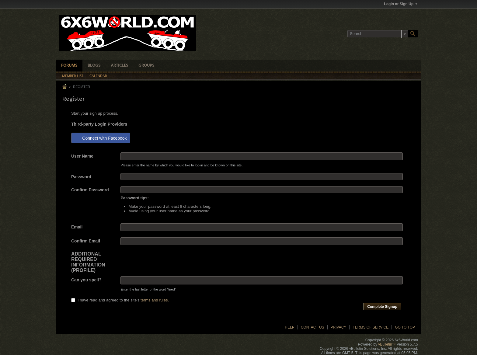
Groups (146, 65)
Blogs (94, 65)
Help (289, 327)
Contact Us (312, 327)
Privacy (338, 327)
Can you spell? (86, 279)
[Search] (377, 33)
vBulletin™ (386, 344)
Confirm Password (90, 189)
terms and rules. (155, 300)
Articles (119, 65)
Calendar (98, 76)
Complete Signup (382, 307)
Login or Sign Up (400, 4)
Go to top (405, 327)
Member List (72, 76)
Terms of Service (370, 327)
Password (81, 176)
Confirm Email (85, 240)
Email (76, 226)
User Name (82, 156)
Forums (69, 65)
